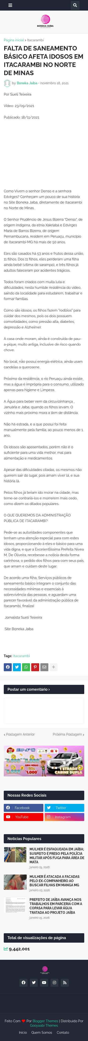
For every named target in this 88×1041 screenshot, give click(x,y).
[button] (10, 5)
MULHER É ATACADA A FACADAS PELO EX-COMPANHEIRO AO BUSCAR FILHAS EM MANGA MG (55, 881)
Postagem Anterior (20, 734)
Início (23, 1032)
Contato (63, 1032)
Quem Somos (41, 1032)
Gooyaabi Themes (44, 1025)
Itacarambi (35, 40)
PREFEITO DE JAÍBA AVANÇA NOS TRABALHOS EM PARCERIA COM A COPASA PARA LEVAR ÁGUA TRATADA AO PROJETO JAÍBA (56, 906)
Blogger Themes (45, 1021)
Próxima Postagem (67, 734)
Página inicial (14, 40)
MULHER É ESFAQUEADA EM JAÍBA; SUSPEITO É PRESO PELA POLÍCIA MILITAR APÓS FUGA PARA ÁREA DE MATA (57, 855)
